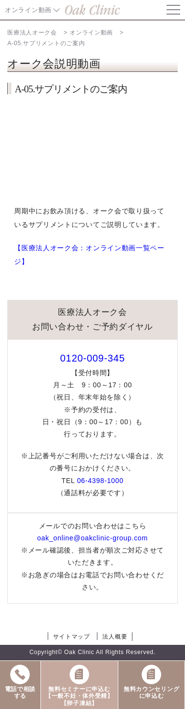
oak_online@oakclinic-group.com (92, 538)
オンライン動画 (28, 10)
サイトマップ (71, 636)
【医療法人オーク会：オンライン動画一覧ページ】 (89, 254)
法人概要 (114, 636)
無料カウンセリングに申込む (151, 681)
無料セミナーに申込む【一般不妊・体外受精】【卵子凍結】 (79, 685)
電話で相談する (20, 681)
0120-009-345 (92, 358)
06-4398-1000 (100, 480)
